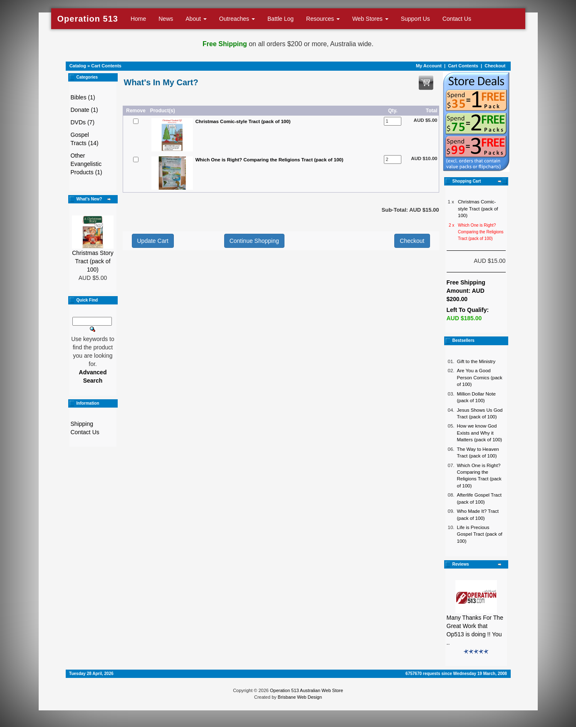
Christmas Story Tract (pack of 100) (93, 261)
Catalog (77, 65)
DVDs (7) (83, 122)
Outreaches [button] (237, 18)
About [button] (195, 18)
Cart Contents (106, 65)
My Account (429, 65)
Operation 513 (87, 18)
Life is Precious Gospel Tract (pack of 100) (479, 534)
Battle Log (280, 18)
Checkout (495, 65)
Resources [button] (323, 18)
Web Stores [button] (370, 18)
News (165, 18)
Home (138, 18)
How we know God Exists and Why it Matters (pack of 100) (479, 432)
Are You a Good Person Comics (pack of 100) (479, 377)
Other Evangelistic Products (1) (86, 164)
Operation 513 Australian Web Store (306, 690)
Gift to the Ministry (476, 361)
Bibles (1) (83, 97)
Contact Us (457, 18)
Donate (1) (84, 109)
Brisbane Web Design (300, 697)
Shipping (82, 423)
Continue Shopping (254, 240)
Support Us (415, 18)
